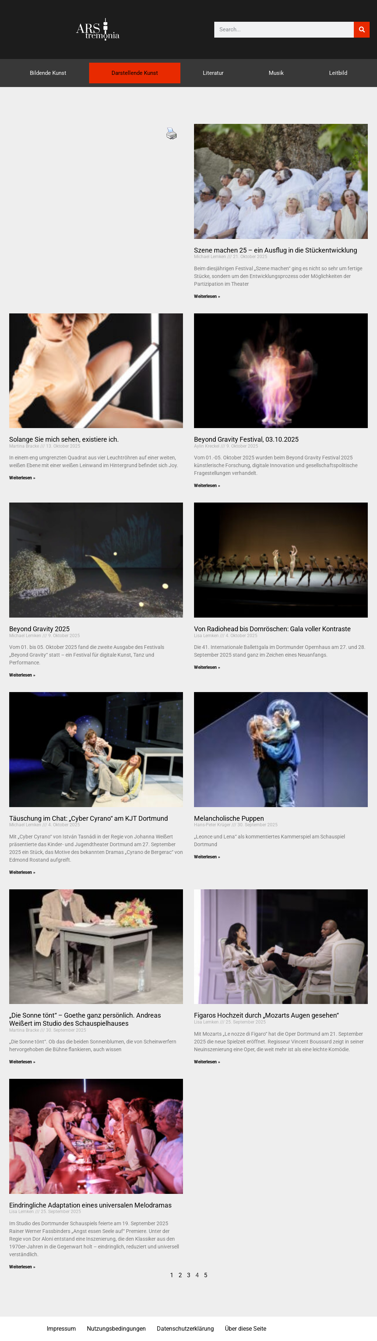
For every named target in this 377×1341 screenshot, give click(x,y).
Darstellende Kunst (135, 73)
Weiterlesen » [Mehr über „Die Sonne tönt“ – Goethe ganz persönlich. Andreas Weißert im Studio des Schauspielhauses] (22, 1061)
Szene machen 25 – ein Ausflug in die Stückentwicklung (275, 250)
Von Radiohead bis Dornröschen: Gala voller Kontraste (272, 629)
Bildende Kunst (48, 73)
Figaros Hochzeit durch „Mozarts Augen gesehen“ (266, 1015)
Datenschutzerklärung (185, 1328)
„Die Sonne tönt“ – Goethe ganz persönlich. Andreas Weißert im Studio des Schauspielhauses (85, 1019)
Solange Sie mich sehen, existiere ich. (64, 439)
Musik (276, 73)
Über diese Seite (245, 1328)
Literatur (213, 73)
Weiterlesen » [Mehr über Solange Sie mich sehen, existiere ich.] (22, 477)
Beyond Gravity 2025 (39, 629)
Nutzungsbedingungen (116, 1328)
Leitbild (338, 73)
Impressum (61, 1328)
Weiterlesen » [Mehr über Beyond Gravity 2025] (22, 675)
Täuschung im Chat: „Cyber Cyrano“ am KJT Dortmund (88, 818)
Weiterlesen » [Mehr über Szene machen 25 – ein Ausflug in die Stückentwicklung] (207, 296)
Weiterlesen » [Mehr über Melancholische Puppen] (207, 856)
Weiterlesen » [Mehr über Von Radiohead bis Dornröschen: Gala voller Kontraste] (207, 667)
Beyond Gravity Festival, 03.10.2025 (246, 439)
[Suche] (362, 30)
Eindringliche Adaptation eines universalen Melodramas (90, 1205)
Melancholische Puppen (229, 818)
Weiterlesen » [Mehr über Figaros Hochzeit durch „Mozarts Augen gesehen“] (207, 1061)
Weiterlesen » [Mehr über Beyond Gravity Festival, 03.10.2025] (207, 485)
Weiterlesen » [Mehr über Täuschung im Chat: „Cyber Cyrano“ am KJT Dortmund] (22, 872)
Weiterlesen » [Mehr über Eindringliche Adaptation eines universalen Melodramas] (22, 1266)
